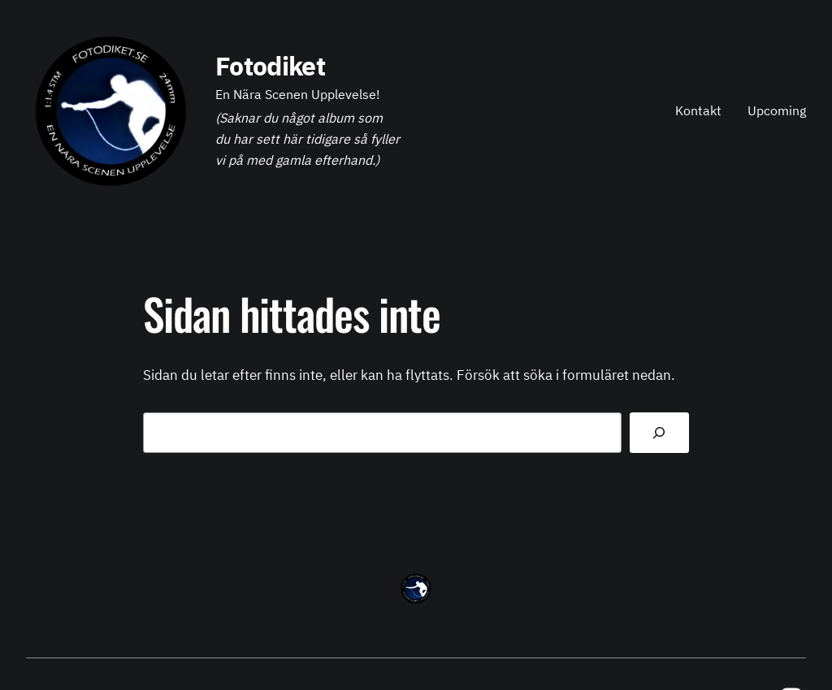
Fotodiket (270, 66)
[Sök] (659, 433)
